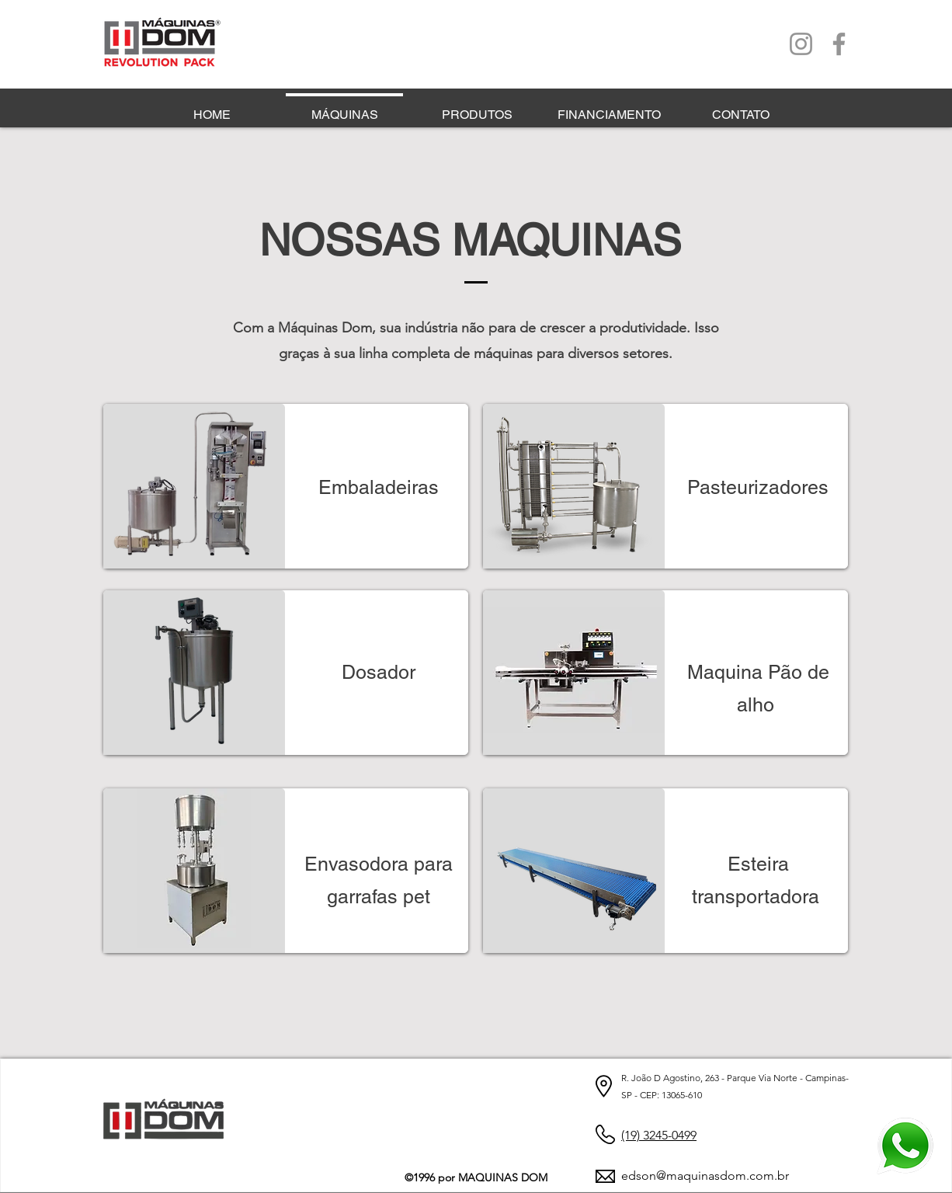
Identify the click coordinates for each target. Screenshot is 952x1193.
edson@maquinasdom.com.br (705, 1175)
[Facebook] (839, 44)
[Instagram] (801, 44)
